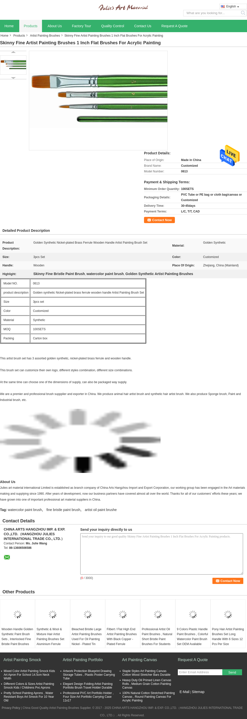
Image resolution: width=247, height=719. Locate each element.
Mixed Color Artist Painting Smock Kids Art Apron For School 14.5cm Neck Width (29, 674)
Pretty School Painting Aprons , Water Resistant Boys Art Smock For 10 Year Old (29, 696)
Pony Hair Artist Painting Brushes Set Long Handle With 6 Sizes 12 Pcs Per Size (228, 636)
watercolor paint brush (25, 510)
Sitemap (198, 692)
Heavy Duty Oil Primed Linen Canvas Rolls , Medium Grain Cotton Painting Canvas (146, 683)
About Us (55, 26)
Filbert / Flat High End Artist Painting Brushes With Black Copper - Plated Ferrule (122, 636)
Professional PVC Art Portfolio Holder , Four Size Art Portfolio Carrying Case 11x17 (88, 696)
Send (232, 672)
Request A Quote (175, 26)
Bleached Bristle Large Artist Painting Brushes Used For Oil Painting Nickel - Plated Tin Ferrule (87, 639)
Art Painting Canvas (139, 660)
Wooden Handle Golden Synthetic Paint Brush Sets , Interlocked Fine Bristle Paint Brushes (17, 636)
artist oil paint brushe (101, 510)
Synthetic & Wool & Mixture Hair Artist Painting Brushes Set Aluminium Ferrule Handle (50, 639)
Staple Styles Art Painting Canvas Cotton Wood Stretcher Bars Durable (146, 672)
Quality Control (112, 26)
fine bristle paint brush (63, 510)
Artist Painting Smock (22, 660)
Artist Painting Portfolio (83, 660)
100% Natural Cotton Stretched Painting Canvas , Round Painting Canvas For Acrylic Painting (148, 696)
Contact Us (142, 26)
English (232, 6)
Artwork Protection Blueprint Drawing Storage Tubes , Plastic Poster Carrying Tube (89, 674)
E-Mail (184, 692)
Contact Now (162, 220)
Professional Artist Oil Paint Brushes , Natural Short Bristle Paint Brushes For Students (157, 636)
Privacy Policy (11, 708)
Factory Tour (81, 26)
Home (9, 26)
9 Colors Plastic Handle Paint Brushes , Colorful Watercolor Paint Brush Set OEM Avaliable (192, 636)
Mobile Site (186, 698)
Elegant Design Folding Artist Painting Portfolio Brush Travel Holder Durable (88, 685)
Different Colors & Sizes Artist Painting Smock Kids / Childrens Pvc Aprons (29, 685)
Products (30, 26)
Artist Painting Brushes (45, 35)
